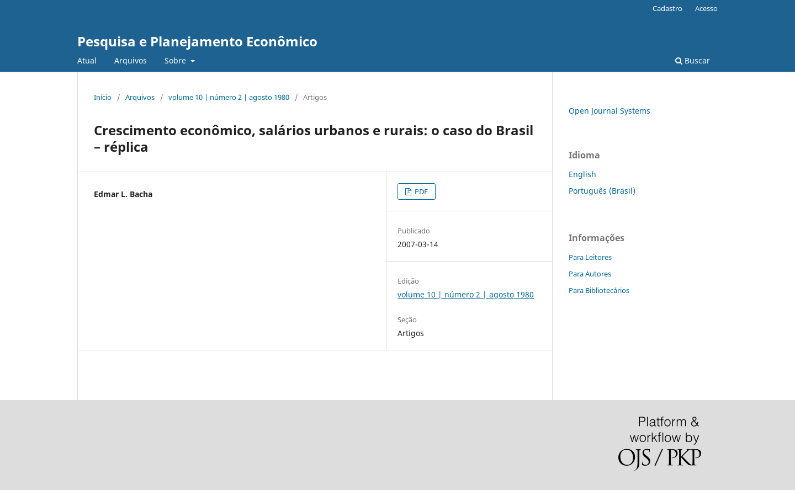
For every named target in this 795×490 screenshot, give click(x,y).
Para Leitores (590, 257)
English (582, 174)
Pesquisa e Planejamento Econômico (197, 41)
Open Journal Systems (609, 110)
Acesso (706, 8)
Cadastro (667, 8)
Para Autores (590, 274)
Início (103, 97)
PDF (420, 191)
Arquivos (130, 60)
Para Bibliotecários (599, 290)
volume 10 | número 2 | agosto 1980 (228, 97)
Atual (87, 60)
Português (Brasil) (602, 190)
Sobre (176, 60)
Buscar (692, 60)
